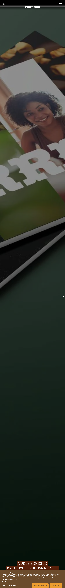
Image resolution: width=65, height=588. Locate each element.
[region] (32, 579)
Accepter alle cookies (40, 585)
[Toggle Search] (4, 4)
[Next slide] (63, 296)
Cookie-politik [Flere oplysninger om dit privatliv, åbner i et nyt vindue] (6, 582)
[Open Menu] (61, 4)
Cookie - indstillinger (9, 585)
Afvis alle (56, 585)
